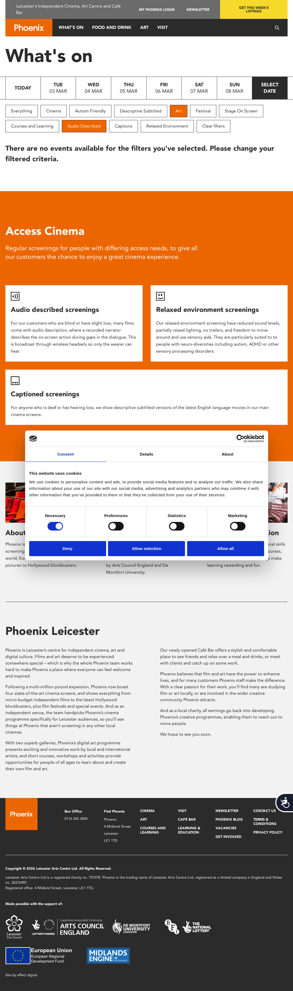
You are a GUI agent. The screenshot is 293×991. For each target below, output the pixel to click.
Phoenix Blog (229, 819)
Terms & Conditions (264, 821)
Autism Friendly (90, 110)
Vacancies (225, 828)
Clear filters (213, 126)
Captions (123, 126)
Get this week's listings (254, 9)
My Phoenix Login (157, 10)
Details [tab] (146, 454)
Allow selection (146, 548)
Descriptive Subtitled (140, 110)
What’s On (71, 27)
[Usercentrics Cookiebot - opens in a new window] (240, 439)
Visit (162, 27)
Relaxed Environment (167, 126)
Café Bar (187, 819)
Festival (203, 110)
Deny (68, 548)
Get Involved (228, 837)
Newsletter (198, 10)
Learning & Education (189, 830)
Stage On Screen (241, 110)
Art (144, 27)
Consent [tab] (65, 454)
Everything (21, 110)
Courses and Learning (32, 126)
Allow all (225, 548)
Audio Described (84, 126)
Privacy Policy (267, 832)
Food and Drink (112, 27)
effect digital (27, 975)
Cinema (53, 110)
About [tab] (228, 454)
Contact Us (264, 811)
